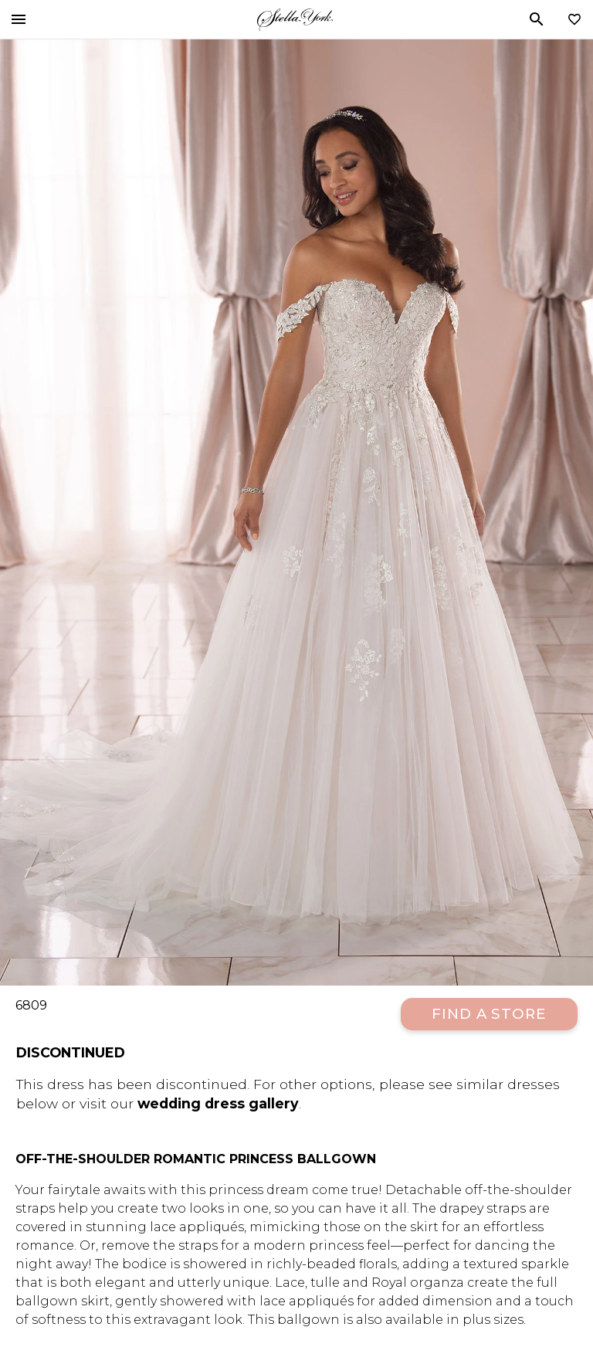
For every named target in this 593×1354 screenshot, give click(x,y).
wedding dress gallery (218, 1103)
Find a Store (489, 1014)
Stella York (295, 19)
